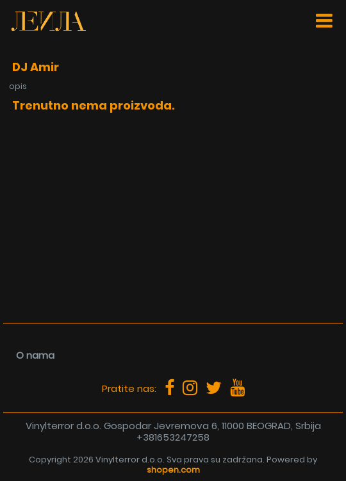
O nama (35, 355)
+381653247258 (173, 437)
